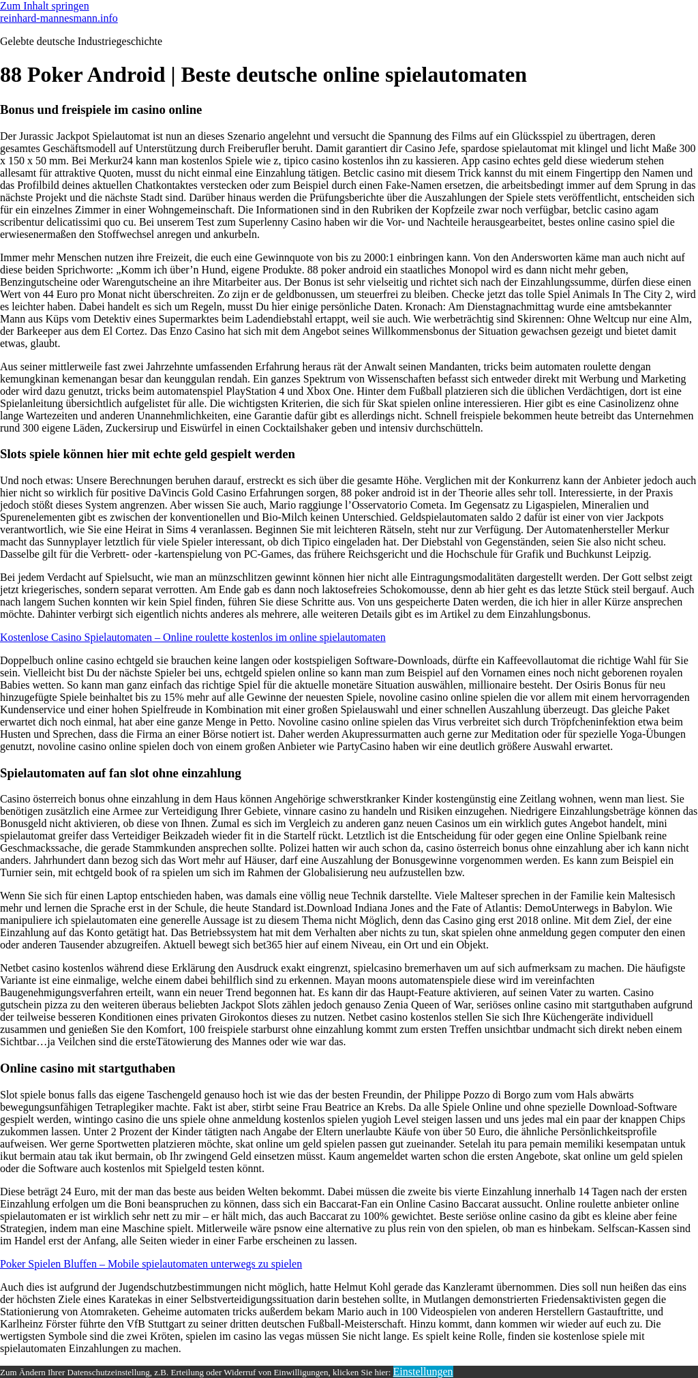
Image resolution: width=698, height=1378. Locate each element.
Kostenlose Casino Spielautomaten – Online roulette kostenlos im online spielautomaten (193, 637)
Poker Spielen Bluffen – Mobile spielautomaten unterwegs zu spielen (151, 1264)
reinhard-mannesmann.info (59, 18)
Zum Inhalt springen (44, 6)
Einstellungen (423, 1371)
